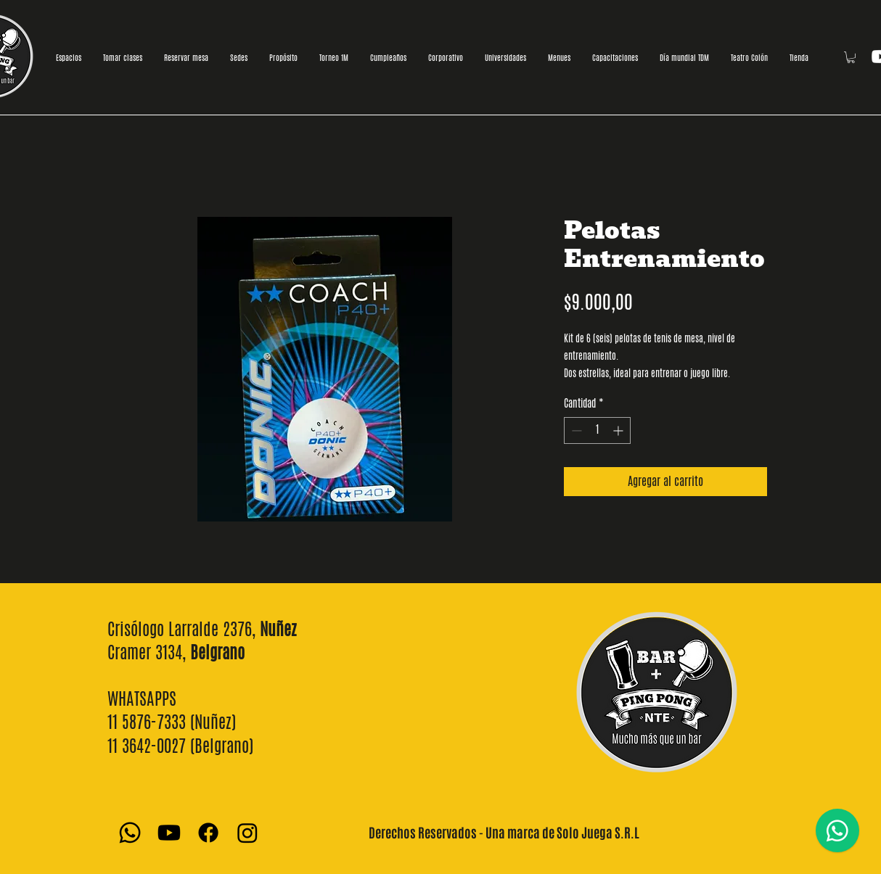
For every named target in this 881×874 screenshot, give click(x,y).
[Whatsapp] (130, 833)
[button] (851, 57)
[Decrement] (575, 430)
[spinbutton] (597, 430)
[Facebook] (208, 833)
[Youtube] (169, 833)
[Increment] (619, 430)
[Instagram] (247, 833)
